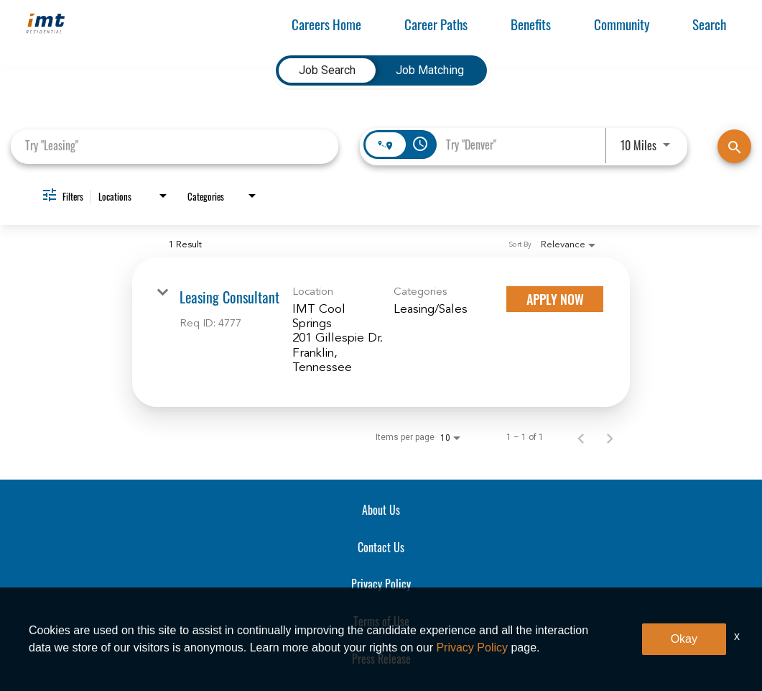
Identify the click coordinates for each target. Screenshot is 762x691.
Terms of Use (381, 621)
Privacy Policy (381, 583)
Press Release (381, 658)
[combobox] (174, 146)
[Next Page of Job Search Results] (609, 438)
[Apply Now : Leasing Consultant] (554, 299)
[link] (381, 332)
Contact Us (381, 547)
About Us (381, 509)
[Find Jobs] (734, 146)
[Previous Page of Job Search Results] (581, 438)
